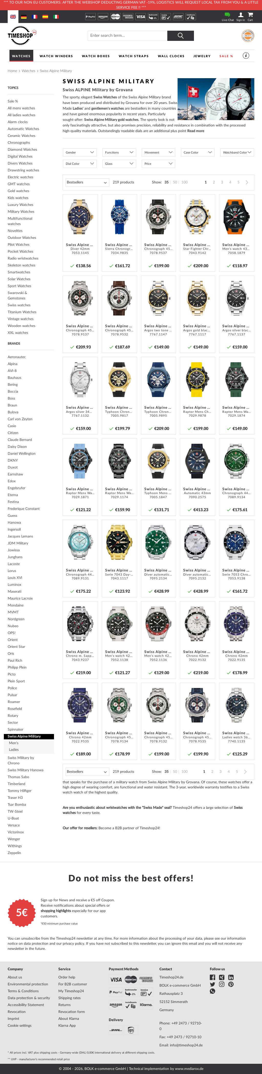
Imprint (13, 1019)
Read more (195, 131)
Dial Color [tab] (72, 163)
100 (184, 182)
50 (175, 182)
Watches (28, 71)
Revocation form (71, 1012)
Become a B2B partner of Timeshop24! (129, 828)
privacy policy (73, 943)
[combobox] (128, 36)
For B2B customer (72, 984)
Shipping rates (69, 998)
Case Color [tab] (191, 152)
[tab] (31, 129)
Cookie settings (19, 1026)
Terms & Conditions (23, 991)
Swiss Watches (105, 97)
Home (12, 71)
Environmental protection (28, 984)
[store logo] (39, 36)
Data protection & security (29, 998)
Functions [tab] (112, 152)
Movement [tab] (152, 152)
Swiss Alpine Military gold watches (111, 120)
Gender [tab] (71, 152)
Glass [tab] (108, 163)
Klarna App (67, 1026)
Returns (64, 1005)
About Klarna (68, 1019)
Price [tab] (148, 163)
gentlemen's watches (107, 108)
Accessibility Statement (26, 1005)
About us (15, 977)
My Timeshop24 (71, 991)
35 (167, 182)
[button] (92, 200)
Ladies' (78, 108)
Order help (66, 977)
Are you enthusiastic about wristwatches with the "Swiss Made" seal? (117, 808)
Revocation (17, 1012)
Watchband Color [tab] (235, 152)
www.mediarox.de (189, 1069)
